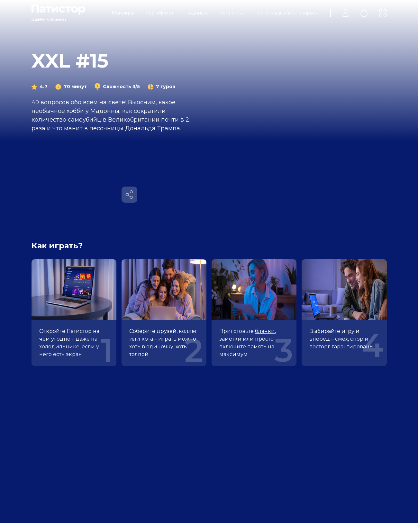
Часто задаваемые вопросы (286, 13)
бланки (265, 331)
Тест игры (231, 13)
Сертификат (160, 13)
